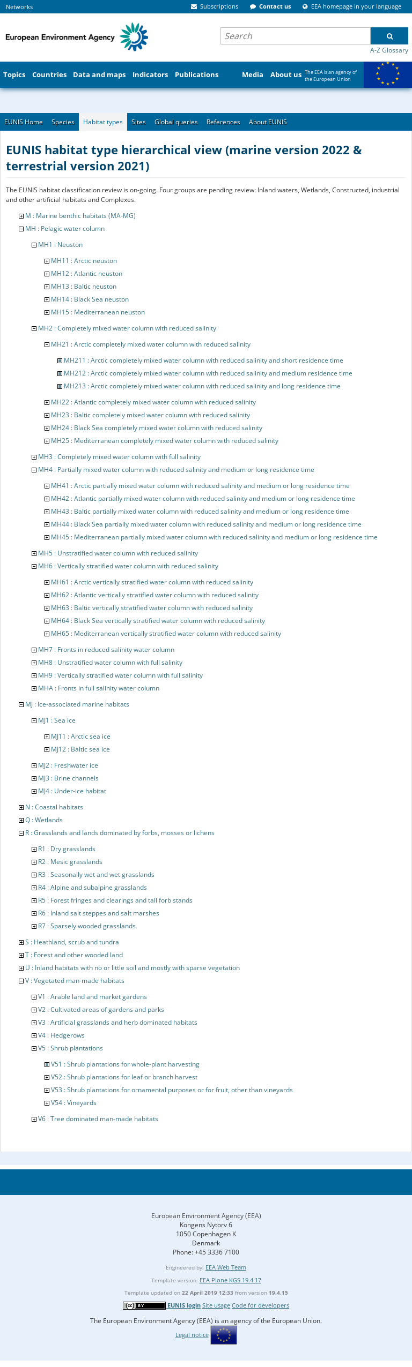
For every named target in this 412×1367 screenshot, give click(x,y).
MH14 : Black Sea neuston (90, 299)
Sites (138, 121)
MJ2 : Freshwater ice (68, 765)
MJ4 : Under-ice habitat (72, 790)
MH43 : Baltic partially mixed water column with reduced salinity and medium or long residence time (200, 511)
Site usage (216, 1305)
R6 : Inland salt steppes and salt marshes (98, 913)
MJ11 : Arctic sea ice (81, 736)
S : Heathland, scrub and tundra (72, 942)
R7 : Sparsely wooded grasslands (87, 925)
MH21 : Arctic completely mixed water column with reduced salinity (151, 344)
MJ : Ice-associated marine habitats (77, 704)
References (223, 121)
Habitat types (103, 121)
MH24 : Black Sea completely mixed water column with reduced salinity (156, 427)
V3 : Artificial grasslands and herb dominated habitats (117, 1022)
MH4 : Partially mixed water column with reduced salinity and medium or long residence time (176, 469)
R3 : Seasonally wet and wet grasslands (96, 874)
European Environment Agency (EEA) (206, 1215)
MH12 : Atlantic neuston (86, 273)
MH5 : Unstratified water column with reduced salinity (118, 553)
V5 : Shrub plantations (70, 1048)
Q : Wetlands (44, 819)
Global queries (176, 121)
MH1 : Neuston (60, 244)
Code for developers (260, 1305)
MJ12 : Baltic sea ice (80, 749)
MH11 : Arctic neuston (84, 260)
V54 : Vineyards (74, 1102)
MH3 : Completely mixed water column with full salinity (119, 456)
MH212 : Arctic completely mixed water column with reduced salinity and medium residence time (208, 373)
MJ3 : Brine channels (68, 778)
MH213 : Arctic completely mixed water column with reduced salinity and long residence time (202, 385)
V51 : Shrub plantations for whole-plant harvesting (125, 1064)
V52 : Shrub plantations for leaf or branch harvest (124, 1076)
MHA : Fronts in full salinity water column (98, 688)
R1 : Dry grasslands (66, 848)
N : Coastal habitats (54, 807)
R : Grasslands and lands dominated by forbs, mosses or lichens (120, 832)
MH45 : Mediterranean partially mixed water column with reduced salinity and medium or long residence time (214, 537)
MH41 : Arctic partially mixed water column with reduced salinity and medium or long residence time (200, 485)
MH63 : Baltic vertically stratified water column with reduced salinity (152, 607)
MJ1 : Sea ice (57, 720)
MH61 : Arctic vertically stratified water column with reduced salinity (152, 582)
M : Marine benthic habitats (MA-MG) (80, 215)
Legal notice (192, 1335)
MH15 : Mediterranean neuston (98, 312)
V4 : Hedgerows (61, 1035)
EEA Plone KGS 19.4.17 (230, 1280)
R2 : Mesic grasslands (70, 861)
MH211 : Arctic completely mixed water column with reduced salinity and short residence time (203, 360)
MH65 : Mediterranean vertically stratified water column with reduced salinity (166, 633)
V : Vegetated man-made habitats (74, 980)
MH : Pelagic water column (65, 228)
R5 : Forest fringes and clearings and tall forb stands (115, 900)
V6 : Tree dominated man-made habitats (98, 1118)
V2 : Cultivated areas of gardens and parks (101, 1009)
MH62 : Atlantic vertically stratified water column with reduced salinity (155, 594)
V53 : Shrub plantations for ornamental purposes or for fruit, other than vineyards (172, 1089)
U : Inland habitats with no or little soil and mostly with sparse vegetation (132, 967)
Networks (19, 7)
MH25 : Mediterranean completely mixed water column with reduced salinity (164, 440)
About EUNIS (268, 121)
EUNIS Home (23, 121)
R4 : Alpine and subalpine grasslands (92, 887)
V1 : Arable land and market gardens (92, 996)
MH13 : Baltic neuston (83, 286)
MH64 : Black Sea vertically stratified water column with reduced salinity (158, 620)
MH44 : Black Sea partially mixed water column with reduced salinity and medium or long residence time (206, 524)
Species (63, 121)
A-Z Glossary (389, 50)
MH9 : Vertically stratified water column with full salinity (120, 675)
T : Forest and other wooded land (74, 954)
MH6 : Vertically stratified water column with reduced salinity (128, 565)
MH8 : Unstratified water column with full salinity (110, 662)
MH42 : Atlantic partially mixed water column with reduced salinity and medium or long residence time (203, 498)
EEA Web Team (225, 1267)
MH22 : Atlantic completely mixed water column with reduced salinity (153, 402)
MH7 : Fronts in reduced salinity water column (106, 649)
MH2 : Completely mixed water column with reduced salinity (127, 328)
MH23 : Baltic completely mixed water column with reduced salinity (150, 414)
